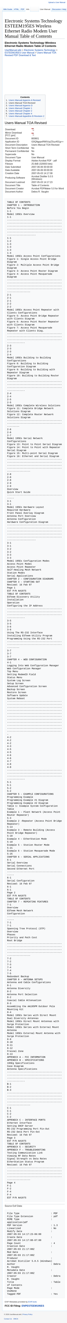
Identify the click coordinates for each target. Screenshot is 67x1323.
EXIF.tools (32, 1302)
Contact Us (8, 1319)
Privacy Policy (28, 1314)
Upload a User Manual (56, 2)
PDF (22, 9)
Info (27, 9)
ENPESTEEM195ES (33, 1305)
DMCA (16, 1319)
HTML (16, 9)
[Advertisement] (33, 76)
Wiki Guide (7, 9)
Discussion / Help (59, 9)
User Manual (45, 9)
